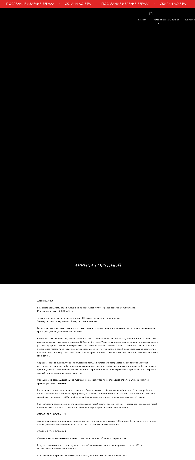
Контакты (190, 20)
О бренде (174, 20)
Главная (142, 20)
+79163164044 (107, 456)
